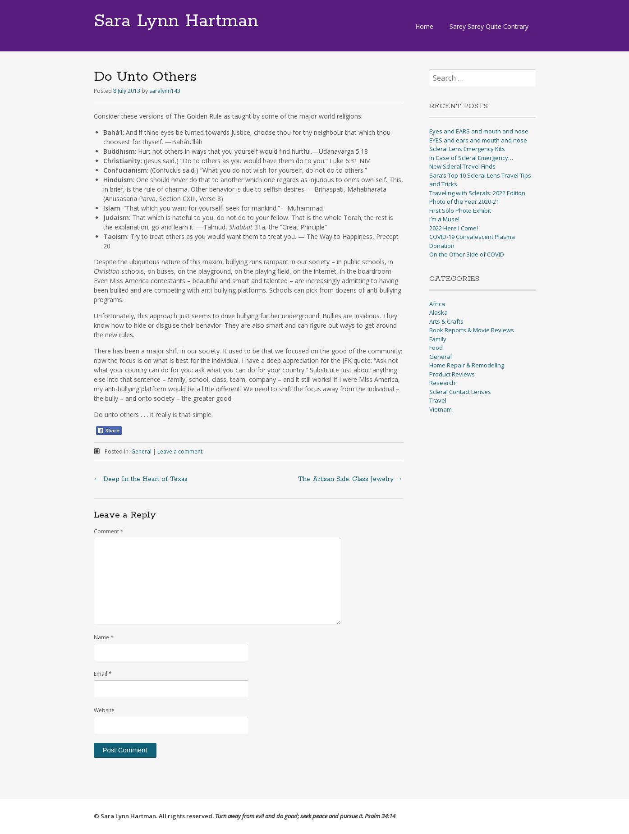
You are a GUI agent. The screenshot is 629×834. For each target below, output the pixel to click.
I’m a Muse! (444, 219)
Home (424, 26)
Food (436, 348)
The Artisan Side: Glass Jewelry (350, 479)
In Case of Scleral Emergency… (471, 158)
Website (104, 710)
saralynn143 (164, 91)
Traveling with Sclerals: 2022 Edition (477, 193)
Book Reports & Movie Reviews (471, 330)
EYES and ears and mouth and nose (478, 140)
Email (103, 674)
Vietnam (440, 409)
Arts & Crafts (446, 321)
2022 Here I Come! (453, 228)
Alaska (438, 312)
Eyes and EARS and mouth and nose (478, 131)
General (141, 451)
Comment (109, 531)
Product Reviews (452, 374)
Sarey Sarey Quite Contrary (489, 26)
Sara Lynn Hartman (176, 21)
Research (442, 383)
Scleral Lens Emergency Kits (467, 149)
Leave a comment (179, 451)
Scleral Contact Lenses (460, 392)
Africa (437, 304)
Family (437, 339)
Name (104, 637)
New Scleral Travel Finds (462, 166)
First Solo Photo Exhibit (460, 210)
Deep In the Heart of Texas (141, 479)
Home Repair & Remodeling (466, 365)
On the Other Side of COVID (466, 254)
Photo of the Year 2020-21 (464, 201)
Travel (437, 400)
